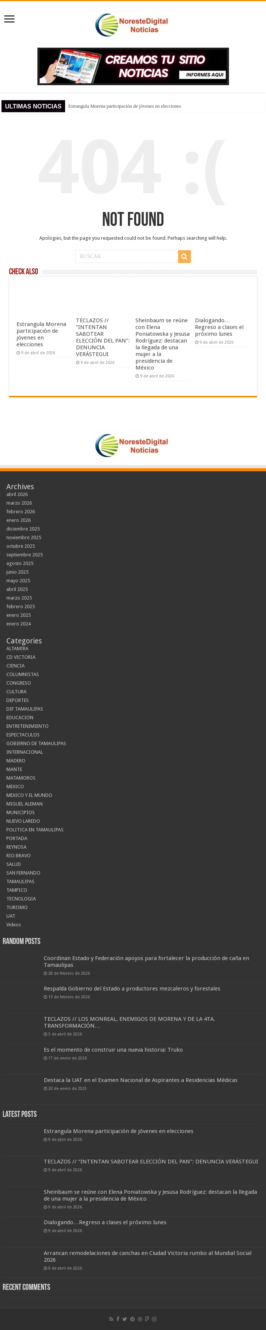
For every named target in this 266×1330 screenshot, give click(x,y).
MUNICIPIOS (20, 812)
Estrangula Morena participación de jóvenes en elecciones (124, 106)
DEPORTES (17, 700)
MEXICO (15, 786)
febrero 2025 (20, 606)
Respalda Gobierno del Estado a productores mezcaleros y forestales (132, 988)
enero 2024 (18, 624)
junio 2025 (17, 572)
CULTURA (16, 691)
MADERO (15, 760)
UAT (10, 916)
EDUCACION (19, 717)
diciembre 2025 (23, 529)
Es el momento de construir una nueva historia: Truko (113, 1049)
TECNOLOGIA (21, 899)
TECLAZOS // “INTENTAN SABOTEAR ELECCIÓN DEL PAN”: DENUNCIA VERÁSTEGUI (103, 337)
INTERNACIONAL (24, 752)
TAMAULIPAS (20, 881)
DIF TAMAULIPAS (24, 709)
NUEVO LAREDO (23, 821)
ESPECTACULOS (23, 735)
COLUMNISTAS (22, 674)
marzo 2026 (19, 503)
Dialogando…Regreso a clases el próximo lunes (219, 327)
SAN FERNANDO (23, 873)
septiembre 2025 (24, 555)
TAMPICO (16, 890)
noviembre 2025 (23, 537)
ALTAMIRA (17, 648)
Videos (13, 924)
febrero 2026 (20, 511)
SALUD (13, 864)
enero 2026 (18, 520)
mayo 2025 (18, 580)
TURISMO (17, 907)
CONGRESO (18, 683)
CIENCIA (15, 666)
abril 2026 (17, 494)
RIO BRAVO (18, 855)
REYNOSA (16, 847)
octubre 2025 (20, 546)
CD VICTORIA (21, 657)
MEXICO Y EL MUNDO (29, 795)
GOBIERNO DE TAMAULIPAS (36, 743)
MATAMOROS (21, 778)
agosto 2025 (19, 563)
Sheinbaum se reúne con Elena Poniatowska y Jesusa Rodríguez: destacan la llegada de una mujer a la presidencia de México (162, 344)
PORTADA (16, 838)
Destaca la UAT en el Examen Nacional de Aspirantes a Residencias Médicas (141, 1080)
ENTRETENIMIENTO (27, 726)
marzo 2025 (19, 598)
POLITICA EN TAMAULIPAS (35, 830)
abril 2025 (17, 589)
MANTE (14, 769)
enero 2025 (18, 615)
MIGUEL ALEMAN (24, 804)
